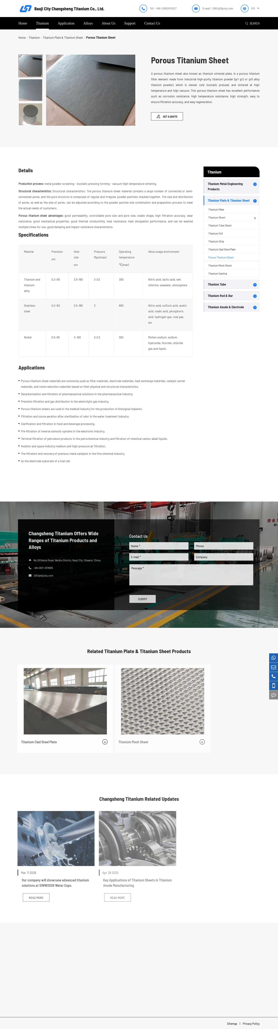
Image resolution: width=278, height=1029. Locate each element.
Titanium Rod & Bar (220, 296)
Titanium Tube (217, 284)
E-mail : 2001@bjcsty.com (217, 8)
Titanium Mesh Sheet (220, 265)
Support (129, 23)
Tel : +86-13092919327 (163, 8)
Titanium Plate (216, 209)
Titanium (42, 23)
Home (22, 23)
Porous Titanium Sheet (100, 37)
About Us (108, 23)
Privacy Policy (251, 1023)
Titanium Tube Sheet (220, 225)
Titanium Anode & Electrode (226, 307)
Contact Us (152, 23)
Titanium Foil (215, 233)
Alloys (88, 23)
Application (66, 23)
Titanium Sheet (232, 218)
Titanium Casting (217, 273)
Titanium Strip (216, 241)
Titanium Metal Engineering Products (225, 186)
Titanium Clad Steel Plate (222, 249)
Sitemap (232, 1023)
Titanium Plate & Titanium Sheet (63, 37)
